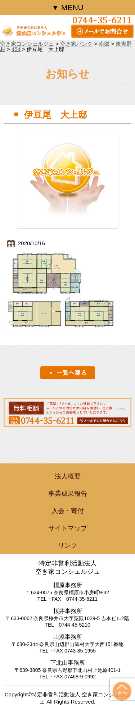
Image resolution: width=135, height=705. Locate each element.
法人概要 (68, 476)
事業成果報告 (67, 493)
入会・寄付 (67, 510)
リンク (67, 545)
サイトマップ (67, 528)
